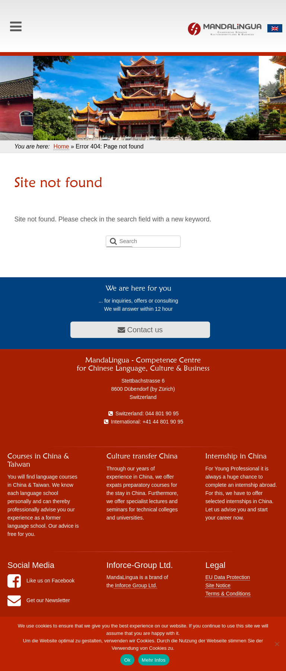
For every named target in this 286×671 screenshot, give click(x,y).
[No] (276, 644)
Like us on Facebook (40, 581)
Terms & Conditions (227, 594)
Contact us (140, 330)
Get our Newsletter (38, 600)
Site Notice (218, 585)
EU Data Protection (227, 577)
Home (61, 146)
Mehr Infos (154, 660)
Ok (127, 660)
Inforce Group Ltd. (135, 585)
